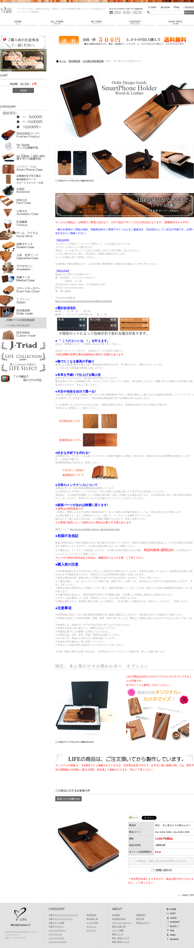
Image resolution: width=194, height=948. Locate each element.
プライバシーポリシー (121, 923)
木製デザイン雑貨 (56, 923)
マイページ (97, 22)
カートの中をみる (154, 7)
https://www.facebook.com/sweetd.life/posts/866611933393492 (83, 301)
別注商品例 (74, 61)
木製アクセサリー (56, 926)
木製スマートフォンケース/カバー (63, 915)
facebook (172, 939)
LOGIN (167, 7)
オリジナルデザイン (57, 930)
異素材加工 (141, 915)
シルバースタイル (56, 938)
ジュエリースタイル (57, 942)
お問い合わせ (137, 22)
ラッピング (91, 930)
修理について (118, 934)
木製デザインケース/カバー (61, 919)
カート (171, 913)
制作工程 (140, 919)
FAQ (178, 7)
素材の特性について (120, 942)
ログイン (171, 918)
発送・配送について (120, 938)
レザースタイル (55, 934)
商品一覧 (58, 22)
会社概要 (175, 22)
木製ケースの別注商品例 (20, 320)
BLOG (188, 7)
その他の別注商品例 (18, 325)
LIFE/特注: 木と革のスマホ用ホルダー (6, 10)
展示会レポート (143, 923)
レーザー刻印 (92, 923)
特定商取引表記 (119, 919)
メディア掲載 (118, 930)
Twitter (171, 935)
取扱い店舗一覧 (119, 926)
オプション (91, 926)
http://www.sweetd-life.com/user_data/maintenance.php (95, 529)
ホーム (19, 22)
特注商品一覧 (92, 919)
